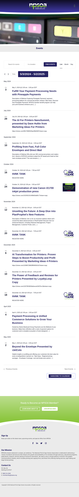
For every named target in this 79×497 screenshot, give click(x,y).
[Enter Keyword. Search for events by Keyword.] (14, 64)
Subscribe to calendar (60, 376)
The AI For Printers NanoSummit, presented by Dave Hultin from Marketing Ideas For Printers (31, 123)
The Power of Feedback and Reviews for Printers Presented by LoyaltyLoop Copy (35, 279)
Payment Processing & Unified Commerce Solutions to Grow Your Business (32, 319)
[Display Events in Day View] (72, 64)
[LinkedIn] (37, 443)
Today (13, 74)
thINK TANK (19, 174)
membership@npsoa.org (10, 475)
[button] (74, 5)
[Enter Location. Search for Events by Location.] (34, 64)
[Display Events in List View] (61, 64)
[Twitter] (41, 443)
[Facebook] (33, 443)
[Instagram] (46, 443)
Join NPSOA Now (50, 409)
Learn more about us (30, 409)
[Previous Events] (5, 74)
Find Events (50, 64)
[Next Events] (8, 74)
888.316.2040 (7, 473)
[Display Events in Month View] (66, 64)
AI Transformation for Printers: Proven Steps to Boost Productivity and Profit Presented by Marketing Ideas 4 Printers (35, 258)
